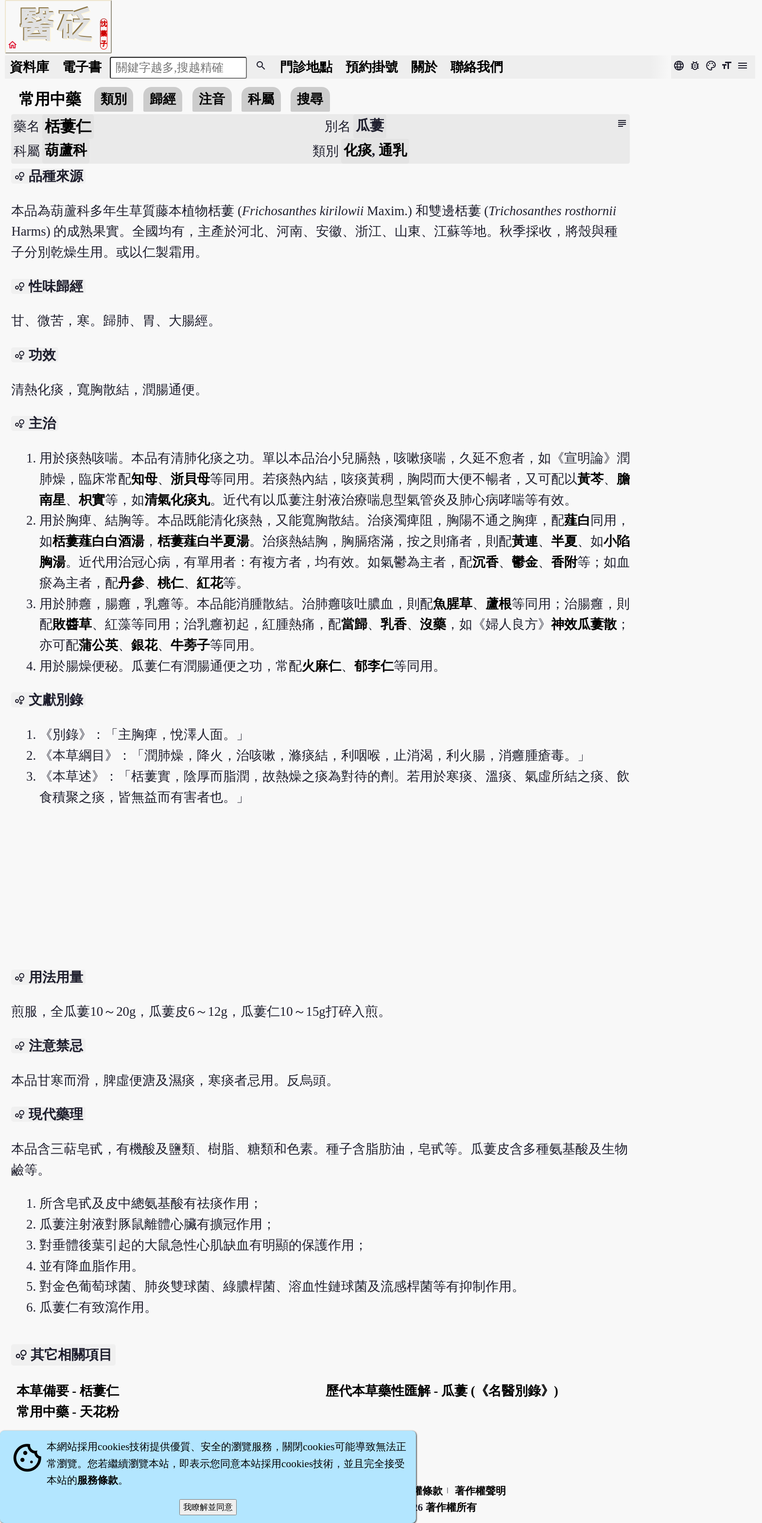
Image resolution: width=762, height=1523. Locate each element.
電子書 (82, 67)
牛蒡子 (190, 645)
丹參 (131, 583)
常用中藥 (50, 99)
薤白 (577, 520)
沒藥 (433, 624)
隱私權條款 (417, 1491)
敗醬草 (72, 624)
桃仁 (170, 583)
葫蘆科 (66, 150)
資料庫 (29, 67)
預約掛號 (372, 67)
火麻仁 (321, 666)
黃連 (525, 541)
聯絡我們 (476, 67)
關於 (424, 67)
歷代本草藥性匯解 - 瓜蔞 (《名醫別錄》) (442, 1391)
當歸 (354, 624)
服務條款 (97, 1480)
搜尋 (310, 99)
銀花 (144, 645)
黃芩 (590, 479)
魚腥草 (452, 604)
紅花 (210, 583)
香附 (564, 562)
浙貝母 (190, 479)
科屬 (261, 99)
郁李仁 (374, 666)
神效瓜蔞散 (584, 624)
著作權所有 (451, 1507)
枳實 (92, 500)
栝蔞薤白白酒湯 (98, 541)
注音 (212, 99)
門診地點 (306, 67)
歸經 (163, 99)
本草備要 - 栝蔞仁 (68, 1391)
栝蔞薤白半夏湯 (203, 541)
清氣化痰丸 (177, 500)
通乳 (393, 150)
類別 (114, 99)
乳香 (394, 624)
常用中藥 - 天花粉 (68, 1411)
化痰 (358, 150)
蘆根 (498, 604)
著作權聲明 (480, 1491)
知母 (144, 479)
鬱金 (525, 562)
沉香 (485, 562)
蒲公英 (98, 645)
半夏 (564, 541)
